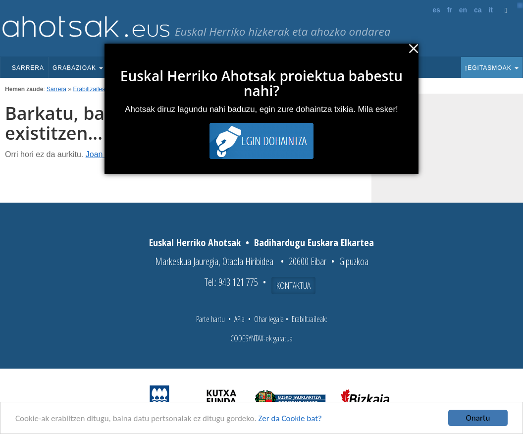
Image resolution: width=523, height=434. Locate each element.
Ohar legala (269, 319)
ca (478, 10)
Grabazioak (77, 67)
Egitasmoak (492, 67)
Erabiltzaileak (90, 89)
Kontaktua (293, 285)
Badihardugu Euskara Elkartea (314, 242)
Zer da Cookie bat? (290, 419)
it (490, 10)
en (463, 10)
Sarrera (28, 67)
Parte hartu (210, 319)
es (436, 10)
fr (449, 10)
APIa (239, 319)
